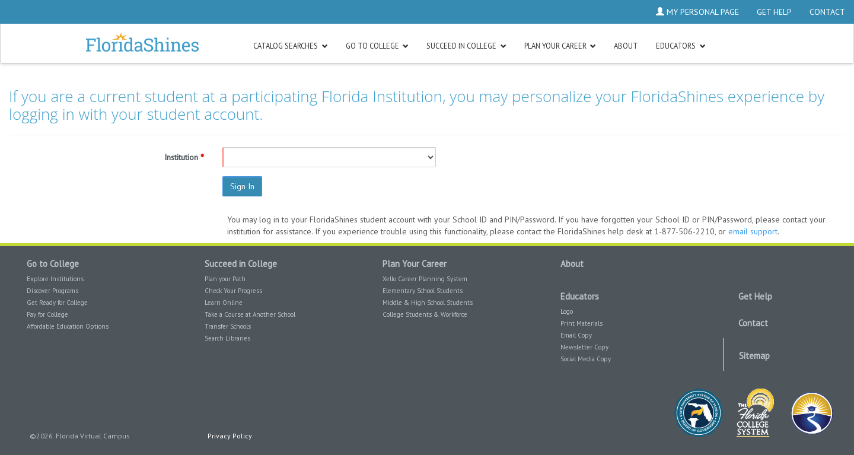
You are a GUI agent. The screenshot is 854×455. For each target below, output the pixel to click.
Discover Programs (52, 291)
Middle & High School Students (428, 302)
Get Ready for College (57, 302)
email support (752, 231)
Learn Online (224, 302)
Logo (566, 311)
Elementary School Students (423, 291)
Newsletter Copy (584, 347)
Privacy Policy (230, 435)
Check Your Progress (233, 291)
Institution (181, 157)
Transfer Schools (228, 326)
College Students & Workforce (425, 314)
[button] (290, 46)
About (572, 263)
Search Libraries (227, 338)
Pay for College (47, 314)
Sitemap (754, 355)
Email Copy (576, 335)
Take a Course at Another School (250, 314)
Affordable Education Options (68, 326)
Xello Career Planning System (425, 279)
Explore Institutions (55, 279)
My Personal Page (697, 12)
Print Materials (581, 323)
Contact (827, 12)
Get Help (774, 12)
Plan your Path (225, 279)
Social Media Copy (585, 359)
